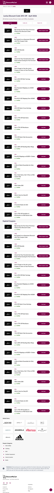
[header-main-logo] (10, 2)
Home (4, 6)
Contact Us (5, 477)
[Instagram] (7, 474)
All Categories (30, 479)
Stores (9, 6)
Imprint (4, 481)
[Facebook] (4, 474)
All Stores (30, 477)
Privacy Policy (5, 479)
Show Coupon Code (43, 30)
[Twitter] (10, 474)
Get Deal (43, 79)
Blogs (29, 481)
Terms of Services (6, 483)
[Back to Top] (50, 489)
